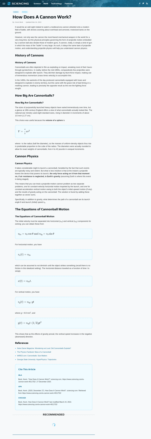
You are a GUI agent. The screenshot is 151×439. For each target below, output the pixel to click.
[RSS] (147, 3)
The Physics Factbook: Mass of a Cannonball (34, 352)
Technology (56, 3)
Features (69, 3)
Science (37, 3)
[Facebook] (139, 3)
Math (45, 3)
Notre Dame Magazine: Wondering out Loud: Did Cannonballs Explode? (44, 348)
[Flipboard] (143, 3)
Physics (24, 12)
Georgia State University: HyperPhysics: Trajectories (36, 359)
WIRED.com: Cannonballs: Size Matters (32, 356)
